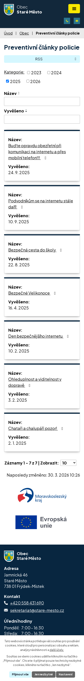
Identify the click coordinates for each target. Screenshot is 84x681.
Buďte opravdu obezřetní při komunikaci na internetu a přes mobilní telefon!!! (37, 151)
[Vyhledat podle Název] (42, 101)
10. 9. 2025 (18, 221)
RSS (56, 59)
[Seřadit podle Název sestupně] (19, 94)
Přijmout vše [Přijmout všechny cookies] (20, 674)
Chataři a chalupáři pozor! (36, 428)
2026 (35, 81)
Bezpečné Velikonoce (33, 293)
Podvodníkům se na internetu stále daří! (40, 203)
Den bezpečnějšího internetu (39, 336)
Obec (24, 33)
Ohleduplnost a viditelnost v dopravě (34, 382)
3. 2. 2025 (17, 400)
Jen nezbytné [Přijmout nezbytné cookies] (43, 674)
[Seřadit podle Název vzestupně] (19, 92)
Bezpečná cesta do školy (36, 249)
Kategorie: (14, 71)
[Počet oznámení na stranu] (68, 463)
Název (10, 93)
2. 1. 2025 (17, 443)
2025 (15, 81)
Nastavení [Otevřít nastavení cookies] (65, 674)
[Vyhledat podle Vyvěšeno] (42, 119)
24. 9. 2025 (19, 172)
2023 (36, 72)
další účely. (57, 650)
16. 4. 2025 (18, 307)
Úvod (8, 33)
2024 (56, 72)
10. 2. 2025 (18, 350)
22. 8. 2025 (19, 264)
